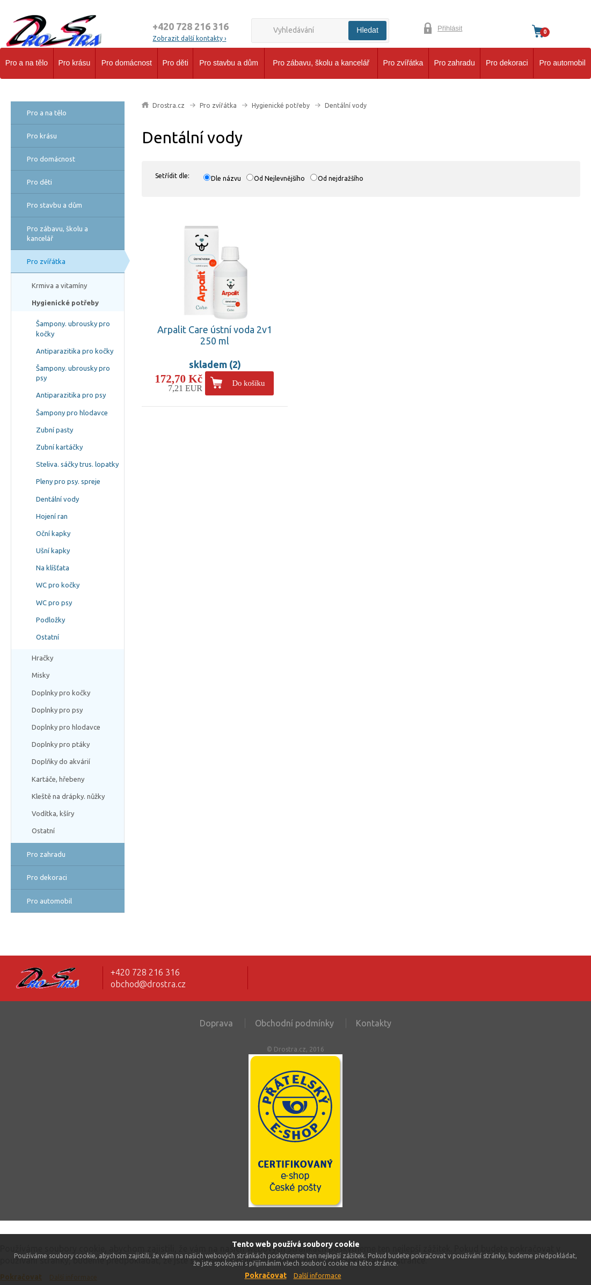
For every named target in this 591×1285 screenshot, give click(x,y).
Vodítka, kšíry (53, 813)
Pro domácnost (126, 62)
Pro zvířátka (403, 62)
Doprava (216, 1023)
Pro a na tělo (26, 62)
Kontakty (373, 1023)
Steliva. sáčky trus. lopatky (77, 464)
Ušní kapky (53, 550)
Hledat (367, 30)
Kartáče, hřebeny (58, 779)
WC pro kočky (57, 585)
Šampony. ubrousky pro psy (73, 372)
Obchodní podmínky (294, 1023)
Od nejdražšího (340, 178)
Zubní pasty (54, 430)
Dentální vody (57, 499)
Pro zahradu (454, 62)
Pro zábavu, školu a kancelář (321, 62)
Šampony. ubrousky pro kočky (73, 328)
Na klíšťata (52, 567)
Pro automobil (562, 62)
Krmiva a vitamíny (59, 285)
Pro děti (175, 62)
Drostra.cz (168, 105)
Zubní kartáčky (59, 447)
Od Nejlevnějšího (279, 178)
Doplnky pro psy (57, 710)
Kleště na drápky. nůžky (68, 796)
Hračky (42, 658)
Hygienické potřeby (65, 302)
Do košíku (248, 383)
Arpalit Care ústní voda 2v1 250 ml (214, 335)
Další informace (317, 1275)
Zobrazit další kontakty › (189, 38)
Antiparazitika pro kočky (74, 351)
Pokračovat (266, 1275)
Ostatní (47, 637)
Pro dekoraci (507, 62)
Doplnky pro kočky (61, 692)
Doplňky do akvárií (61, 761)
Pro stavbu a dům (228, 62)
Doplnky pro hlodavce (66, 727)
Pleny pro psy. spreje (68, 481)
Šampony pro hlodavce (72, 412)
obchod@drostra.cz (148, 984)
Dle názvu (226, 178)
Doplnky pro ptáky (61, 744)
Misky (40, 675)
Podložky (50, 619)
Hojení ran (52, 516)
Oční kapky (53, 533)
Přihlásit (449, 28)
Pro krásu (75, 62)
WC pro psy (54, 602)
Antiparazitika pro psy (71, 395)
